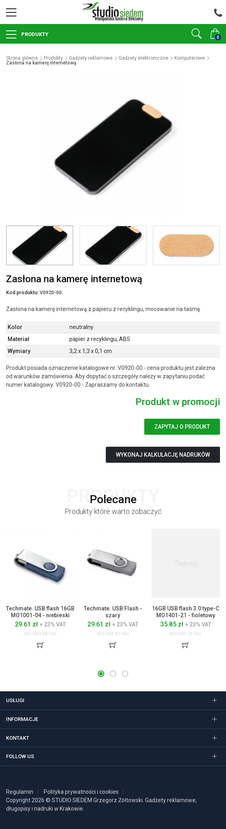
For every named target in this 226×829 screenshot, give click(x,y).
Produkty (34, 34)
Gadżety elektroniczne (143, 58)
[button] (101, 673)
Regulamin (19, 792)
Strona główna (22, 58)
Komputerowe (189, 58)
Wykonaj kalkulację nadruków (163, 455)
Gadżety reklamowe (91, 58)
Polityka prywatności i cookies (81, 792)
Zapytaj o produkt (182, 427)
